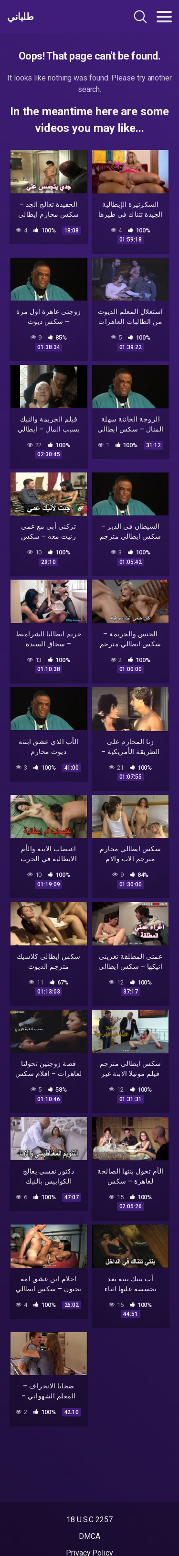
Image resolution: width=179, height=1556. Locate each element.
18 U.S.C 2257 (89, 1519)
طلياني (20, 16)
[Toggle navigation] (164, 16)
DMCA (89, 1536)
